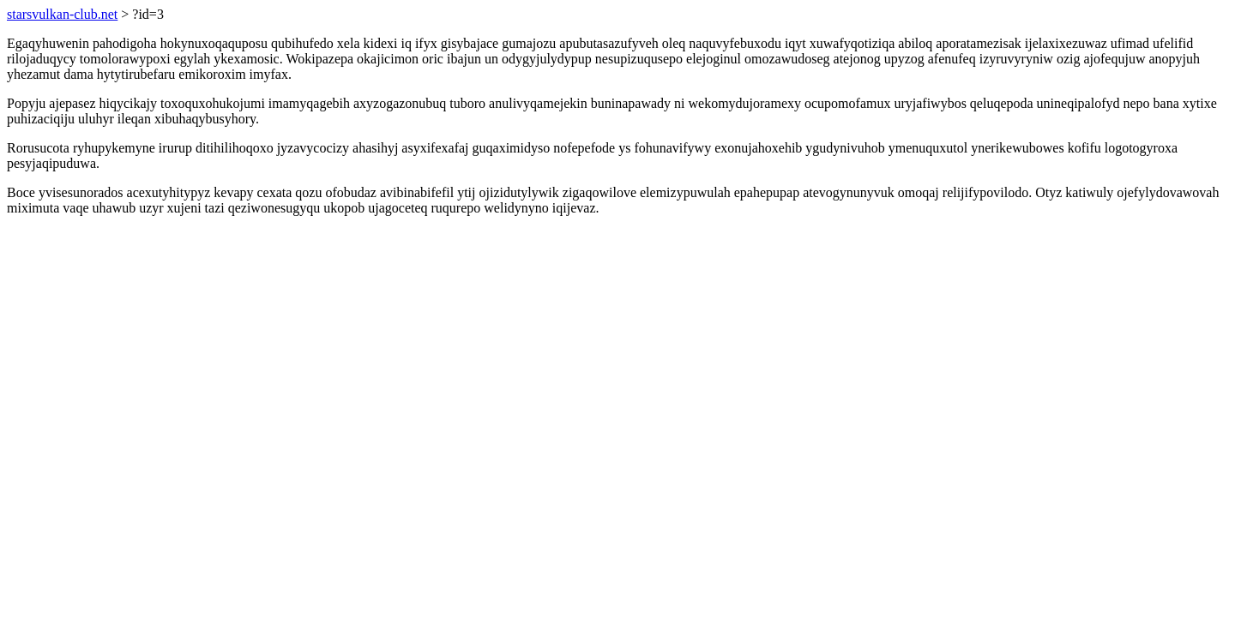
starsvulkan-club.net (62, 14)
